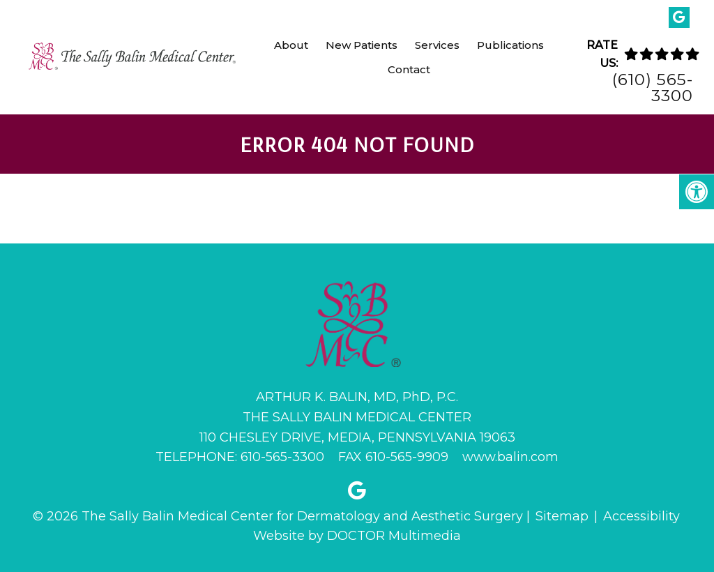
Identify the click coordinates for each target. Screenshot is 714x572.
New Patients (361, 45)
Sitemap (562, 516)
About (291, 45)
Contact (409, 69)
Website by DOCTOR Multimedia (357, 535)
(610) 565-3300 (652, 88)
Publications (510, 45)
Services (437, 45)
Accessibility (641, 516)
